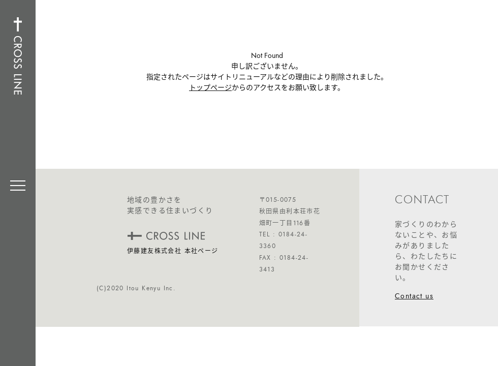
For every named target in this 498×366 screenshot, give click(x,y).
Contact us (414, 296)
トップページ (210, 88)
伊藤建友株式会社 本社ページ (173, 251)
